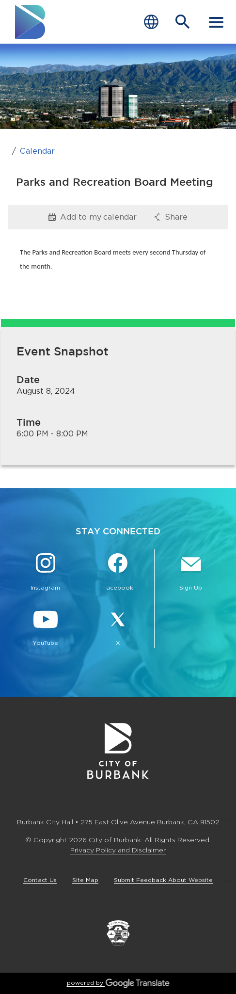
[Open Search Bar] (183, 22)
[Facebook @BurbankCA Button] (118, 573)
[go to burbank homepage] (30, 22)
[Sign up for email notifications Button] (190, 573)
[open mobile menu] (216, 22)
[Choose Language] (151, 22)
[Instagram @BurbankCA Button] (45, 573)
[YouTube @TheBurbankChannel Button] (45, 628)
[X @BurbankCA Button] (118, 628)
